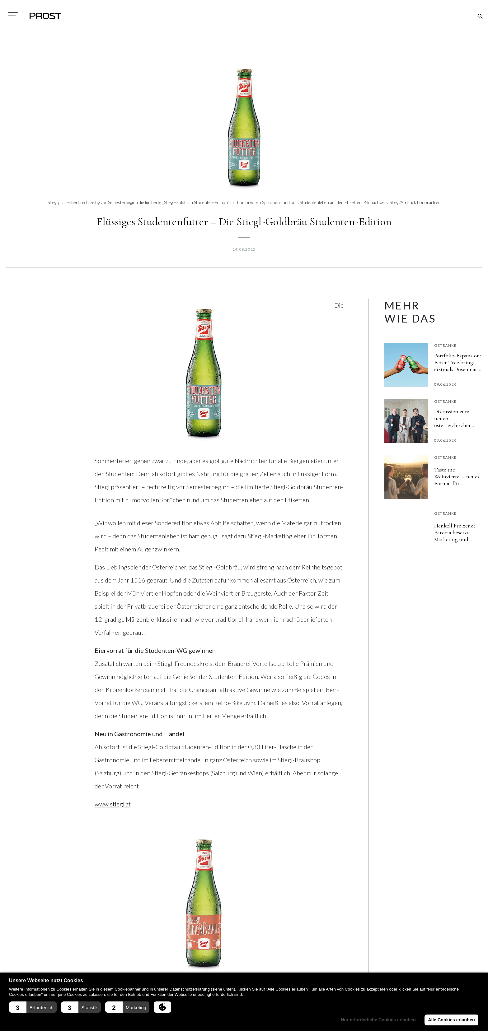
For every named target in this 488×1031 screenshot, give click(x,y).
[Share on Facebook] (101, 859)
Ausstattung (221, 967)
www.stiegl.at (113, 804)
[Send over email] (157, 859)
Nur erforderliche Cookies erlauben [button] (378, 1019)
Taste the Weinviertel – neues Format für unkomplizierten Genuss (456, 476)
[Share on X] (138, 859)
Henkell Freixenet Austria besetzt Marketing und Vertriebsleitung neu (458, 532)
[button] (33, 1007)
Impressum (139, 955)
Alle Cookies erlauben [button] (451, 1019)
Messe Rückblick (302, 967)
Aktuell (215, 955)
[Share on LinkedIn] (119, 859)
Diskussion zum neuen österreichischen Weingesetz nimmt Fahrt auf (455, 418)
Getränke (445, 345)
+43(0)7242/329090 (71, 969)
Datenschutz (142, 967)
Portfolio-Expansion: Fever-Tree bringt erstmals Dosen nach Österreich (457, 362)
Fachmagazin (300, 955)
